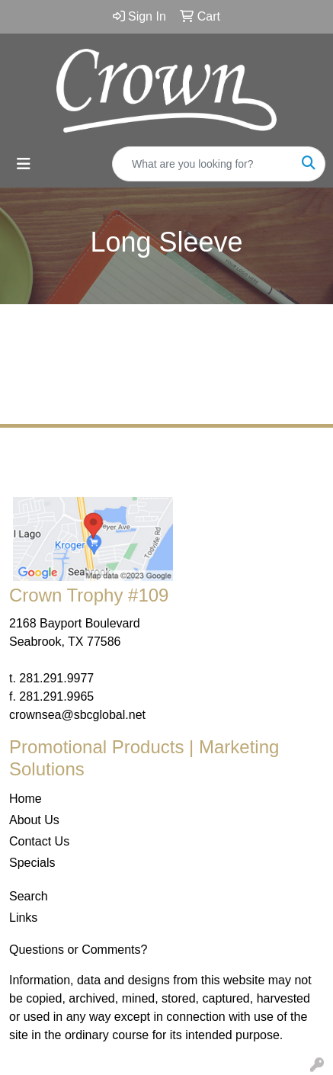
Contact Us (39, 841)
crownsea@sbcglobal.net (77, 714)
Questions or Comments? (78, 949)
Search (28, 896)
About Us (34, 819)
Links (23, 917)
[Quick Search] (202, 163)
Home (25, 798)
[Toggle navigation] (24, 164)
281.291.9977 (56, 678)
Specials (32, 862)
